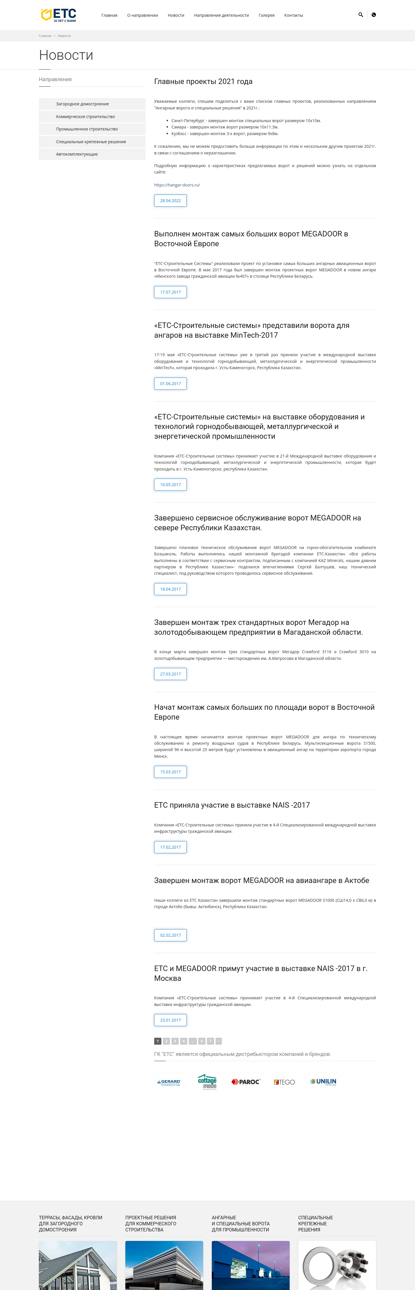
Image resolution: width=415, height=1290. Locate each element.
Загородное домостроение (82, 104)
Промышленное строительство (87, 129)
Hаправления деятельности (221, 15)
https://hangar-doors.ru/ (177, 185)
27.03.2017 (170, 674)
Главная (109, 15)
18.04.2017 (170, 589)
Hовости (176, 15)
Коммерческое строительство (85, 116)
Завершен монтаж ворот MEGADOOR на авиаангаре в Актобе (261, 880)
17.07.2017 (170, 292)
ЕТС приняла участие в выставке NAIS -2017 (232, 805)
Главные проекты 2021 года (203, 81)
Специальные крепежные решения (91, 141)
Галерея (267, 15)
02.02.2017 (170, 935)
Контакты (293, 15)
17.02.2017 (170, 847)
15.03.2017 (170, 771)
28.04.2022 (170, 200)
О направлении (142, 15)
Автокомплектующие (77, 154)
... (192, 1041)
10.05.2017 (170, 484)
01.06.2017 (170, 383)
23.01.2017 (170, 1020)
